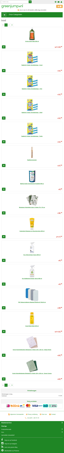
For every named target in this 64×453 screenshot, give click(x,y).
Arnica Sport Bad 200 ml (32, 41)
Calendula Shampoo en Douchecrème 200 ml (32, 231)
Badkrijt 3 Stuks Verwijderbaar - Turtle (32, 136)
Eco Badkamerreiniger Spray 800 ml (32, 278)
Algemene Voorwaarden (16, 414)
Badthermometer (32, 160)
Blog (9, 447)
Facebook (9, 439)
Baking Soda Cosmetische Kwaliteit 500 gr (32, 183)
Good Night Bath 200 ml (32, 326)
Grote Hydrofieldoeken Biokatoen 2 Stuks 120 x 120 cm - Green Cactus (32, 373)
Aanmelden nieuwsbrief (7, 435)
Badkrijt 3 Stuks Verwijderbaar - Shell (32, 112)
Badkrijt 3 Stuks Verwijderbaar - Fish (32, 88)
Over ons (43, 414)
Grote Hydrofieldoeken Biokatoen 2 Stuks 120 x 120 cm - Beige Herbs (32, 349)
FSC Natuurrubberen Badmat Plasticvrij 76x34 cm (32, 302)
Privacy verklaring (31, 414)
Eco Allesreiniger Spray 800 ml (32, 254)
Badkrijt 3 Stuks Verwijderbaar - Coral (32, 65)
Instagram (9, 443)
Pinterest (10, 450)
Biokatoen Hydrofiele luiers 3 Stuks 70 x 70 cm (32, 207)
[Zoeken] (30, 1)
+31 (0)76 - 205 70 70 (32, 418)
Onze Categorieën (15, 14)
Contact (52, 414)
